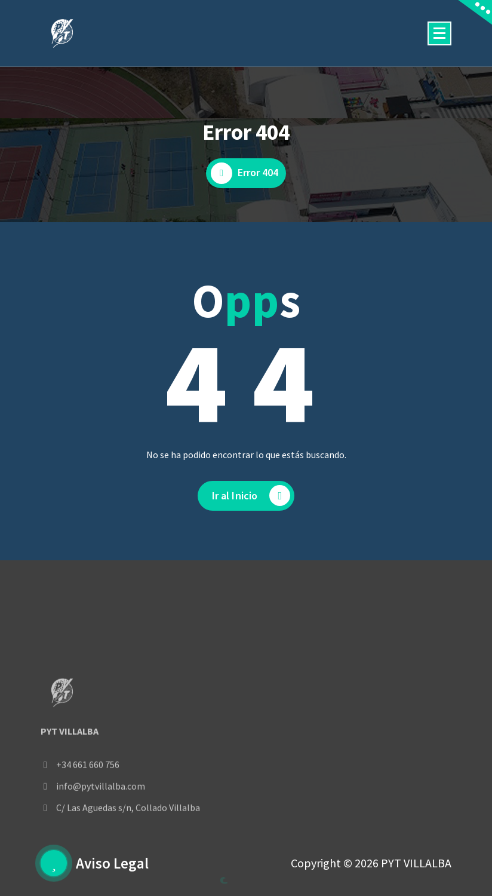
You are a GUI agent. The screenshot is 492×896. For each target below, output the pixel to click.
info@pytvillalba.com (100, 822)
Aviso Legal (112, 863)
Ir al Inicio (251, 495)
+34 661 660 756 (87, 800)
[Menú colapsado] (439, 33)
